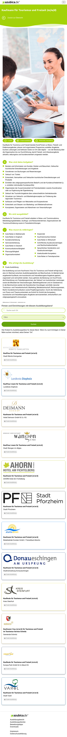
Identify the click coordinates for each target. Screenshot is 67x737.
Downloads (14, 727)
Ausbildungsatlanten (18, 722)
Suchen (33, 324)
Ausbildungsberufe (17, 720)
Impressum (14, 731)
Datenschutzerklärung (18, 734)
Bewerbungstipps (16, 724)
